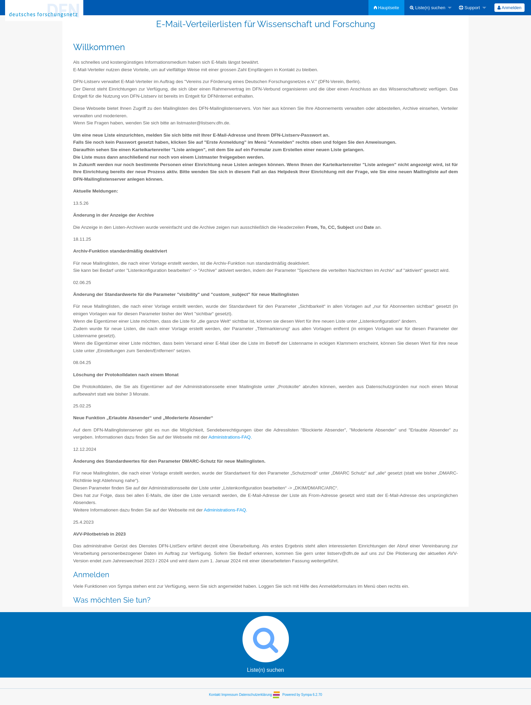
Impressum (229, 694)
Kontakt (214, 694)
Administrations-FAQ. (230, 437)
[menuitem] (386, 7)
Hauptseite (386, 7)
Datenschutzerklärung (255, 694)
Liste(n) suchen (427, 7)
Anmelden (509, 7)
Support (469, 7)
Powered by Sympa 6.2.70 (302, 694)
